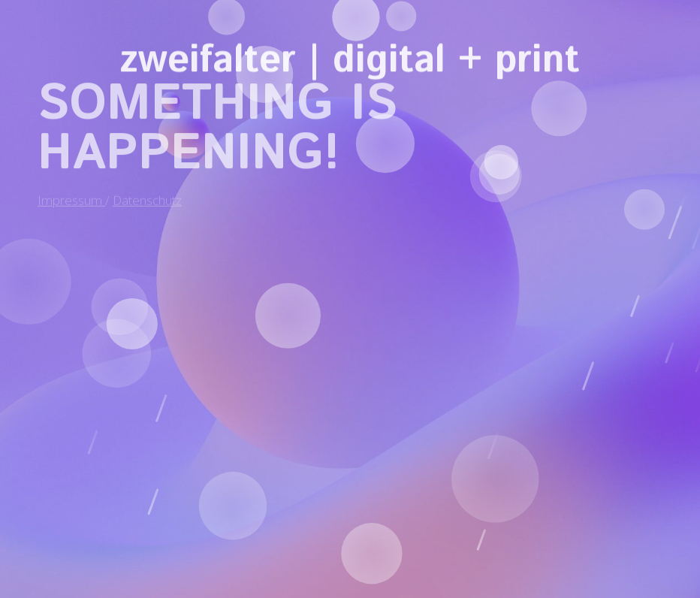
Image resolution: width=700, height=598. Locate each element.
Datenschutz (147, 193)
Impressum (71, 193)
